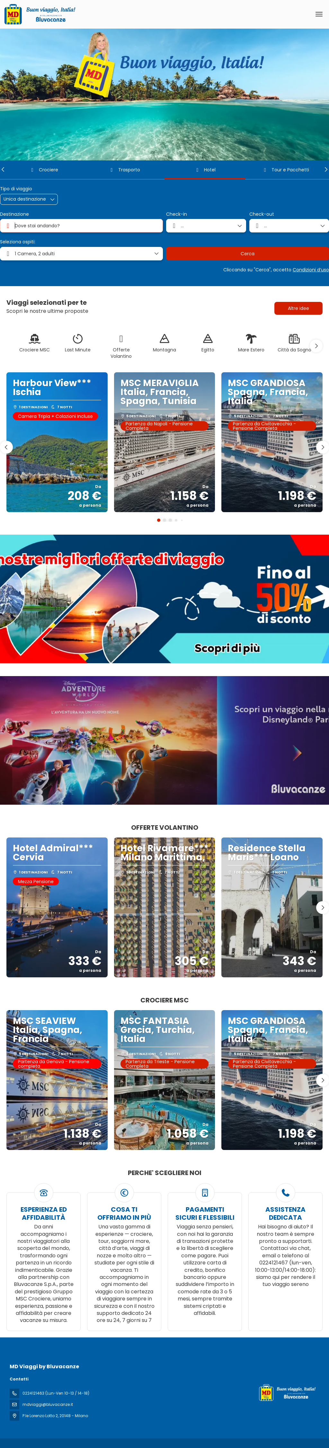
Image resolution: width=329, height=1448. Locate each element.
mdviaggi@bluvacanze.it (47, 1404)
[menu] (319, 14)
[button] (3, 169)
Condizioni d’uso (311, 270)
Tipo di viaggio (16, 189)
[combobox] (81, 225)
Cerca (247, 253)
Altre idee (298, 308)
